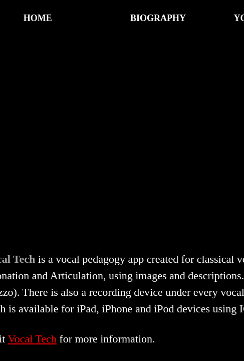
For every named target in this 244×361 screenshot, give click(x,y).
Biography (158, 18)
